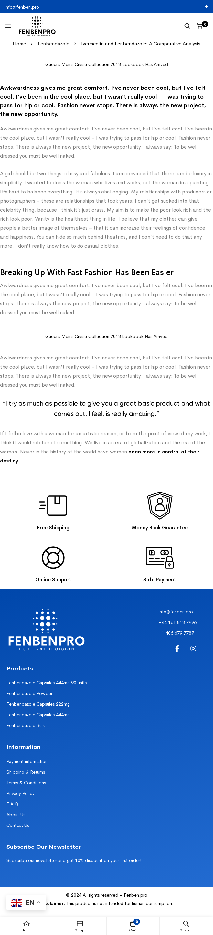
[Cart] (200, 26)
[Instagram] (193, 648)
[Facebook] (177, 648)
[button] (145, 64)
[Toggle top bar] (206, 6)
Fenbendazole (53, 43)
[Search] (187, 26)
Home (19, 43)
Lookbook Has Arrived (145, 336)
